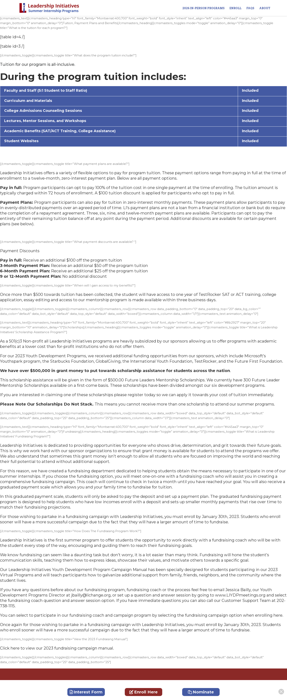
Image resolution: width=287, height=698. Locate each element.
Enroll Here (143, 692)
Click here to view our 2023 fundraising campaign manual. (57, 648)
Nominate (201, 692)
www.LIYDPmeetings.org (240, 595)
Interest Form (86, 692)
